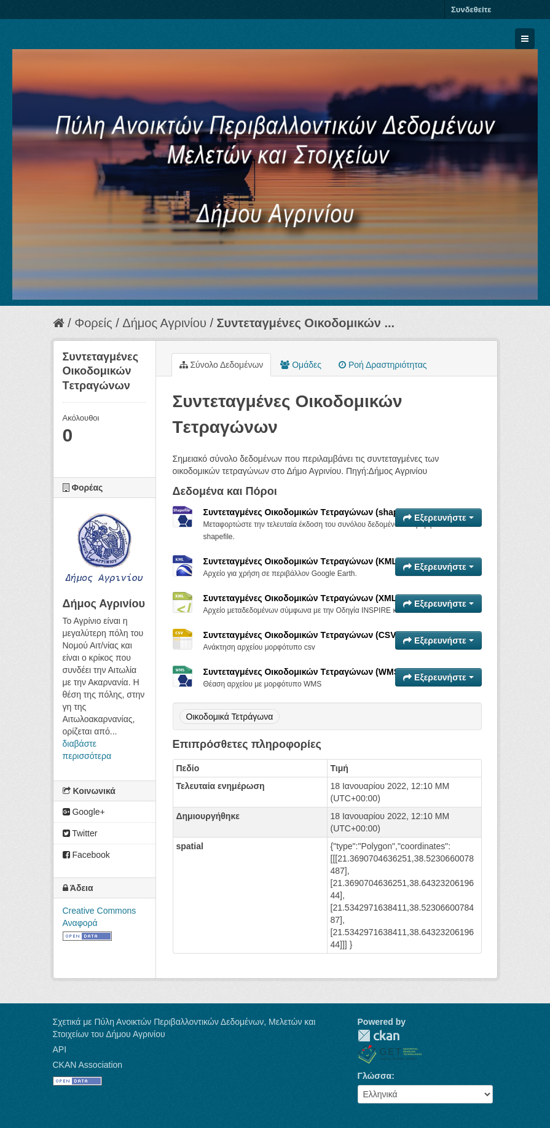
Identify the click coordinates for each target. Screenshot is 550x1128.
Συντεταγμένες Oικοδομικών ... (306, 323)
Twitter (80, 833)
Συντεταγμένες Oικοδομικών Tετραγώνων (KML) (301, 561)
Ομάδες (300, 365)
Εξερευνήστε (438, 518)
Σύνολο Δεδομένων (221, 365)
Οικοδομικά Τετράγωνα (229, 717)
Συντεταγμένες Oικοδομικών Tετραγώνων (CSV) (301, 635)
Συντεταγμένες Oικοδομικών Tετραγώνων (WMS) (303, 672)
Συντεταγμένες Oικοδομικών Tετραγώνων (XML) (301, 598)
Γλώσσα (375, 1076)
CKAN (378, 1035)
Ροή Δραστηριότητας (382, 365)
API (60, 1049)
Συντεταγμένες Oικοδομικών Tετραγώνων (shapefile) (311, 512)
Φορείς (93, 323)
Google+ (84, 812)
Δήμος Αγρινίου (164, 323)
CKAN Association (88, 1065)
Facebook (86, 855)
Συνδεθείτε (471, 9)
